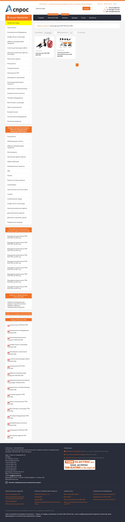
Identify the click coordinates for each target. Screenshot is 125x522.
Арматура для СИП (13, 73)
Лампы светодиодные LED (12, 494)
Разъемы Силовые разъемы (16, 180)
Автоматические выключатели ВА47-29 (104, 494)
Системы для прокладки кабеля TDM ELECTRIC (18, 360)
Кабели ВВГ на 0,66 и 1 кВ (42, 494)
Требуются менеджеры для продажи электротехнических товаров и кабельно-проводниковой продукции (16, 304)
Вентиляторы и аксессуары (15, 102)
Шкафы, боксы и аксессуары (16, 37)
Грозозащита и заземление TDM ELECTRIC (17, 353)
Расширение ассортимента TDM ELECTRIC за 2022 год (17, 262)
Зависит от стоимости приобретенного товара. (86, 451)
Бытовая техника (12, 112)
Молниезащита (12, 152)
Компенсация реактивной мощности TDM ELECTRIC (16, 338)
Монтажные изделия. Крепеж (16, 157)
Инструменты (11, 63)
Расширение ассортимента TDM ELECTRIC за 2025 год (17, 243)
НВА (8, 171)
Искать (86, 8)
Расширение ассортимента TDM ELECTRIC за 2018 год (17, 287)
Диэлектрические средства (15, 213)
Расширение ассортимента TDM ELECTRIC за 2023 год (17, 256)
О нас (83, 18)
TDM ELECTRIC (53, 17)
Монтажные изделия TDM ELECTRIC (16, 436)
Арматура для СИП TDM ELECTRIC (43, 54)
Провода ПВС (38, 497)
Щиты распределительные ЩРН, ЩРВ (74, 499)
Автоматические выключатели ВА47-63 (104, 499)
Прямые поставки (80, 454)
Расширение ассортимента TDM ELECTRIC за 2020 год (17, 275)
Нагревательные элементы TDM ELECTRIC (17, 424)
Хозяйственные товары (14, 199)
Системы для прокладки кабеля (17, 48)
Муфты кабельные (13, 161)
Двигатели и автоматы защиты (17, 217)
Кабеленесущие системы (15, 141)
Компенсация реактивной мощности (15, 83)
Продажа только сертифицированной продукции (84, 457)
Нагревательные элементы (16, 93)
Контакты (92, 18)
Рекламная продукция (14, 121)
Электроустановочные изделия (17, 208)
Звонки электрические (14, 107)
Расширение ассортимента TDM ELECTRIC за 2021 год (17, 268)
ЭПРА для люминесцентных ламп (14, 504)
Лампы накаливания (11, 501)
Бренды (75, 18)
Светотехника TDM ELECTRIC (17, 325)
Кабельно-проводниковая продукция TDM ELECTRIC (16, 374)
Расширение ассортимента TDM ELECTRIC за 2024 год (17, 249)
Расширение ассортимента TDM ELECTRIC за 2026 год (17, 237)
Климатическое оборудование (16, 117)
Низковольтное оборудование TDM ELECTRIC (18, 331)
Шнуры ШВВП (38, 499)
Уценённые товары (13, 23)
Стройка (9, 194)
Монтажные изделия (13, 59)
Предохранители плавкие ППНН (102, 497)
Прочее (9, 175)
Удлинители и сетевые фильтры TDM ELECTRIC (18, 388)
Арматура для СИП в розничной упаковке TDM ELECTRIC (64, 54)
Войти (115, 4)
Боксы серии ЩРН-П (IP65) (71, 494)
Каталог (65, 17)
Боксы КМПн (67, 497)
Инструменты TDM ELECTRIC (17, 430)
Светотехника (11, 27)
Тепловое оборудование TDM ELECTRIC (18, 417)
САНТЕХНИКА (11, 185)
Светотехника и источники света (17, 189)
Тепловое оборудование (15, 98)
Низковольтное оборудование (17, 32)
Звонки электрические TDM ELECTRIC (17, 402)
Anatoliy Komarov (49, 510)
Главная (41, 18)
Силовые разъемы (13, 68)
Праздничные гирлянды (14, 222)
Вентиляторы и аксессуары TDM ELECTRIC (18, 410)
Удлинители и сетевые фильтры (17, 88)
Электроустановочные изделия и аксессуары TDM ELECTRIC (18, 381)
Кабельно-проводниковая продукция (15, 42)
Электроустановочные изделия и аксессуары (17, 53)
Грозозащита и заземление (16, 77)
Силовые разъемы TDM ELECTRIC (16, 395)
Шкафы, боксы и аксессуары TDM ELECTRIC (17, 345)
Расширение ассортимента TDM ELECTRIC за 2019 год (17, 281)
